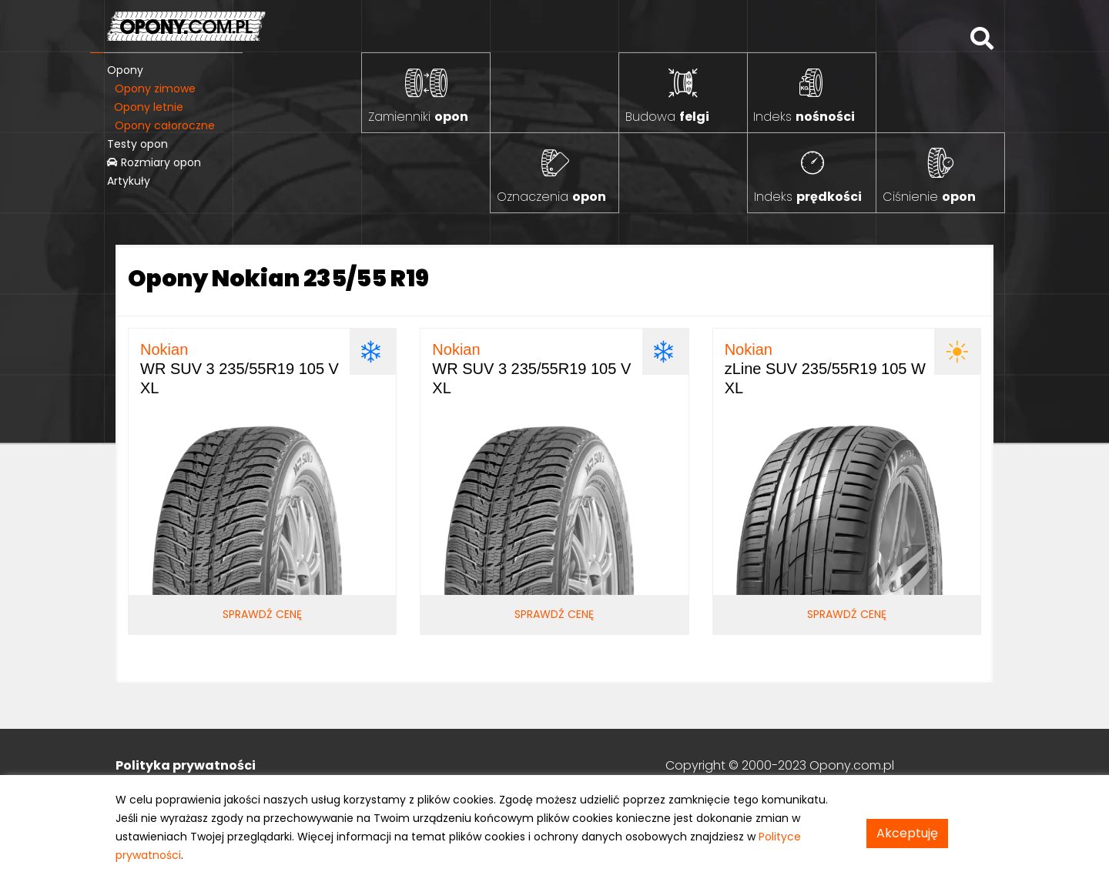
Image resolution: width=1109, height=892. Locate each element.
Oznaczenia (551, 196)
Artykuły (128, 181)
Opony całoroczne (165, 125)
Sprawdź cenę (262, 614)
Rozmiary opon (154, 162)
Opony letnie (148, 107)
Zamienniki (418, 116)
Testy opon (137, 144)
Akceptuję (907, 833)
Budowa (667, 116)
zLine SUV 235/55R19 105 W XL (825, 368)
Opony (125, 70)
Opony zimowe (155, 88)
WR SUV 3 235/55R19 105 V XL (239, 368)
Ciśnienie (929, 196)
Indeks (804, 116)
